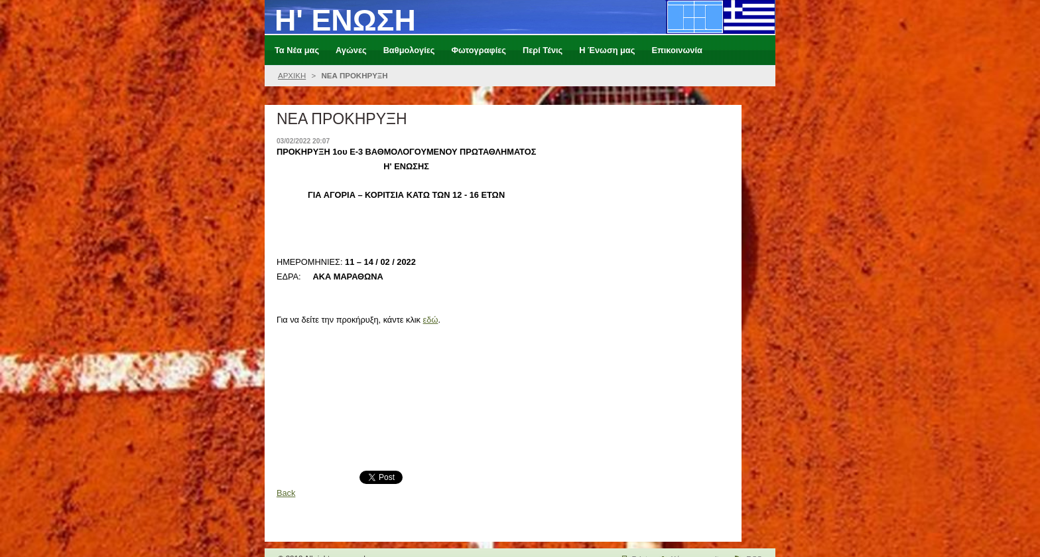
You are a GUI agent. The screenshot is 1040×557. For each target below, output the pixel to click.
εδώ (430, 320)
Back (286, 493)
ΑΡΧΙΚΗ (292, 76)
